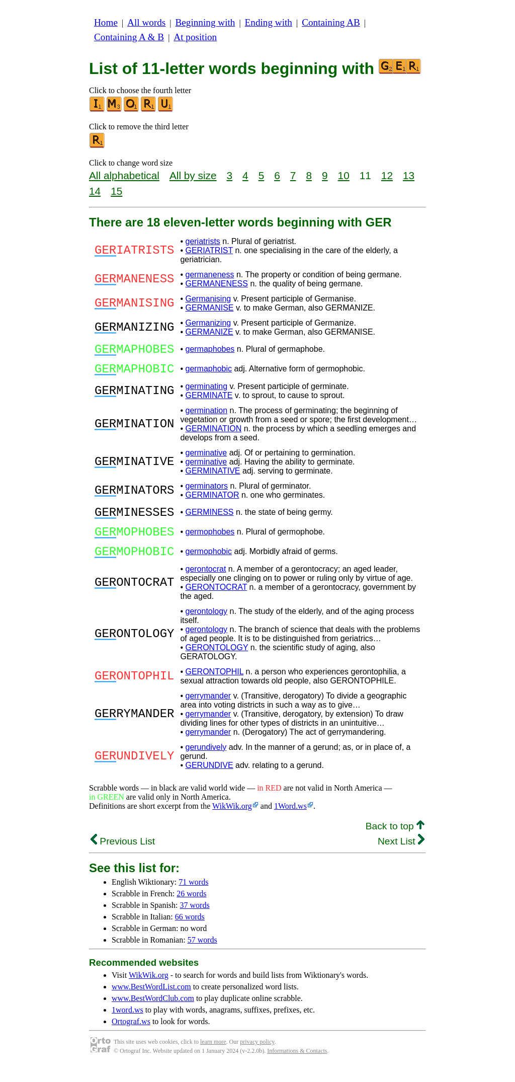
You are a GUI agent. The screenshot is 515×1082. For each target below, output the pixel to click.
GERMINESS (209, 519)
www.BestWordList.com (151, 1001)
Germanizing (208, 323)
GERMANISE (209, 307)
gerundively (205, 762)
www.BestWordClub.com (153, 1013)
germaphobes (209, 350)
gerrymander (208, 711)
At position (195, 37)
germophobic (208, 565)
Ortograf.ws (131, 1036)
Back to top (395, 841)
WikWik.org (232, 821)
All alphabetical (124, 175)
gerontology (206, 626)
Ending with (268, 22)
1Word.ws (290, 821)
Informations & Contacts (297, 1065)
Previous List (123, 856)
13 (408, 175)
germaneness (209, 274)
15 (116, 191)
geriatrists (202, 241)
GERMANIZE (209, 332)
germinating (206, 392)
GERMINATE (208, 401)
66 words (190, 932)
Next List (401, 856)
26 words (191, 908)
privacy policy (257, 1056)
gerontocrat (205, 584)
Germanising (208, 298)
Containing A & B (129, 37)
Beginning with (205, 22)
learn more (213, 1056)
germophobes (209, 542)
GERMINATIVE (212, 477)
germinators (206, 492)
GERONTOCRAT (216, 602)
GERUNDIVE (209, 780)
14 (95, 191)
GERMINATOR (212, 501)
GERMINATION (213, 434)
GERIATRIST (209, 250)
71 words (193, 897)
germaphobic (208, 373)
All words (146, 22)
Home (106, 22)
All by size (193, 175)
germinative (206, 458)
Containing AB (331, 22)
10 (344, 175)
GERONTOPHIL (214, 686)
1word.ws (127, 1025)
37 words (195, 920)
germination (206, 416)
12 (387, 175)
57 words (202, 955)
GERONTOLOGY (216, 662)
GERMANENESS (216, 283)
